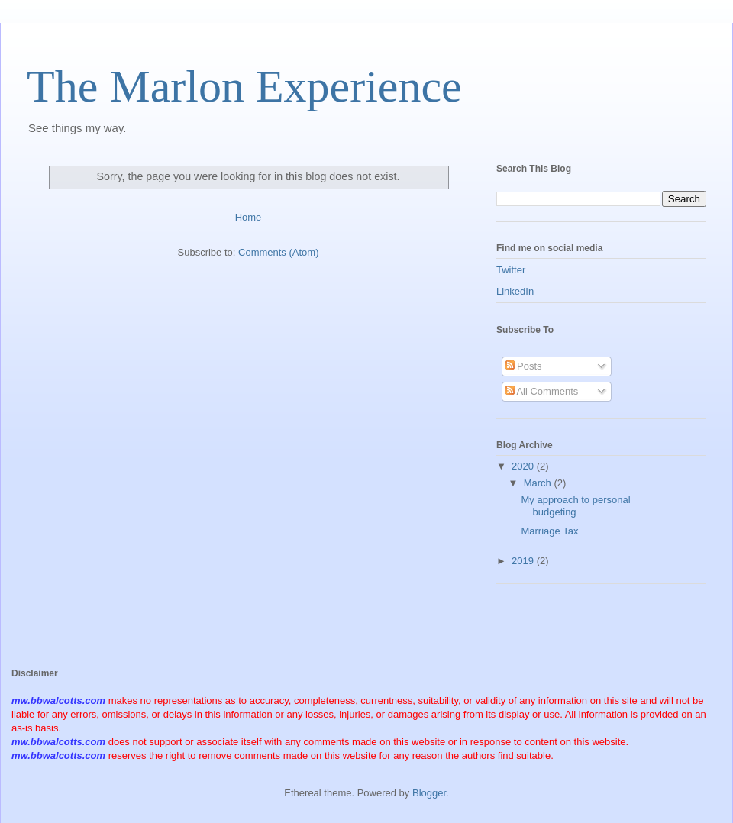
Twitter (510, 270)
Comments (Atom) (278, 252)
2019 (524, 560)
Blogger (429, 793)
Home (248, 217)
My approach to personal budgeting (575, 506)
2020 (524, 466)
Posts (523, 366)
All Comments (542, 391)
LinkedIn (515, 291)
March (539, 483)
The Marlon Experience (244, 86)
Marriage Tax (549, 531)
